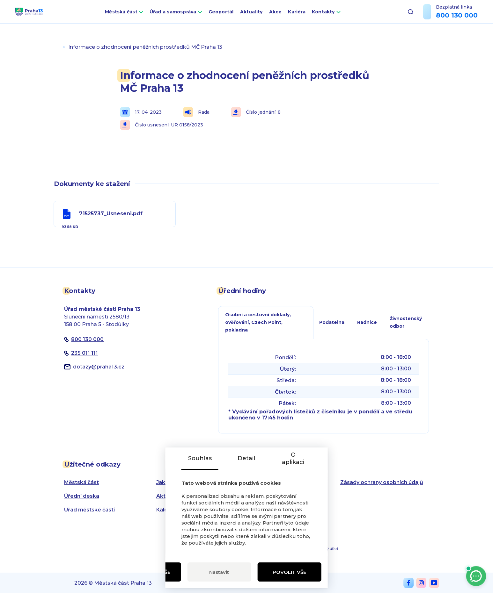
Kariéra (312, 16)
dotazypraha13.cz (98, 367)
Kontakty (338, 16)
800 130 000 (457, 20)
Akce (290, 16)
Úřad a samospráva (188, 16)
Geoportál (236, 16)
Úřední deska (81, 496)
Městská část (136, 16)
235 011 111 (84, 353)
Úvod (56, 47)
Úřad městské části (89, 510)
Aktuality (266, 16)
